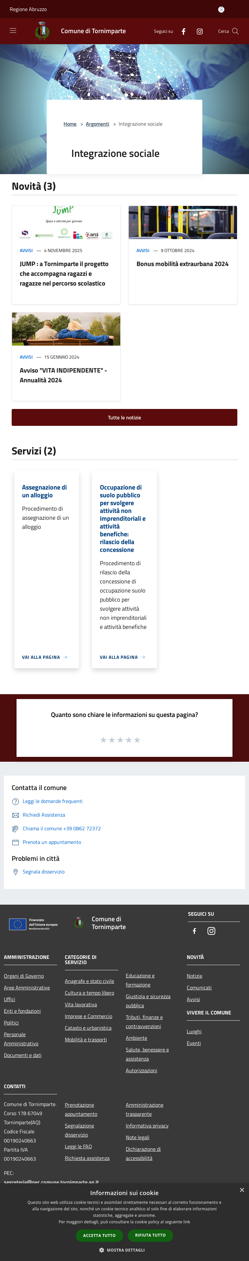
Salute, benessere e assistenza (147, 1054)
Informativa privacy (147, 1125)
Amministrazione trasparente (144, 1109)
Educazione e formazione (140, 980)
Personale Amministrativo (21, 1038)
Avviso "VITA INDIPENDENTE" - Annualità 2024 (63, 375)
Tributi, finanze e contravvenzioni (144, 1021)
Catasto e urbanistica (88, 1028)
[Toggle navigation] (13, 30)
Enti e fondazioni (22, 1011)
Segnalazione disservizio (79, 1130)
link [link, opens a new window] (187, 1222)
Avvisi (26, 250)
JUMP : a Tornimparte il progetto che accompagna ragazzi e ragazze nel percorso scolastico (64, 273)
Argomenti (97, 124)
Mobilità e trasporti (86, 1039)
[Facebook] (180, 31)
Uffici (9, 999)
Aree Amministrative (27, 987)
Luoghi (194, 1031)
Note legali (137, 1137)
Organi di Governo (24, 976)
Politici (11, 1022)
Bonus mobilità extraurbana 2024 (182, 264)
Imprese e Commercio (88, 1016)
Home (70, 124)
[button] (124, 1250)
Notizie (194, 976)
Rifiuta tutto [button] (150, 1235)
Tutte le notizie (124, 417)
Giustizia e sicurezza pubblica (148, 1000)
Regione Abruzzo (28, 9)
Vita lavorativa (81, 1004)
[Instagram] (197, 31)
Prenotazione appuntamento (81, 1109)
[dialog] (124, 1222)
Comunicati (199, 987)
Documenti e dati (23, 1055)
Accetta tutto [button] (99, 1235)
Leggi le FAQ (78, 1146)
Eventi (194, 1043)
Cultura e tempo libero (89, 993)
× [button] (241, 1190)
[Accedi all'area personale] (221, 10)
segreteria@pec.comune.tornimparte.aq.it (51, 1182)
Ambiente (136, 1038)
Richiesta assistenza (87, 1158)
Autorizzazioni (141, 1070)
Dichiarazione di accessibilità (143, 1153)
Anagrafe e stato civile (89, 981)
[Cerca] (235, 31)
